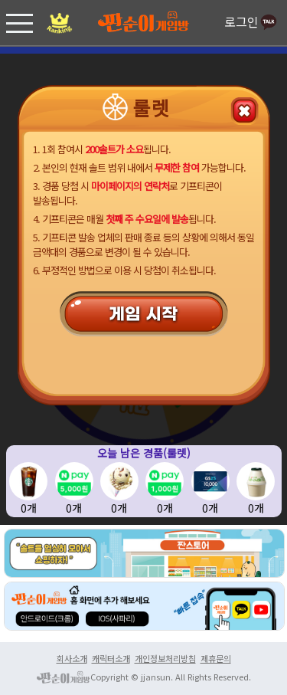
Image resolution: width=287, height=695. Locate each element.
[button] (19, 22)
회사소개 (72, 658)
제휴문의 (216, 658)
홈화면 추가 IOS (117, 618)
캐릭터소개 (111, 658)
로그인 (251, 23)
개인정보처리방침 (165, 658)
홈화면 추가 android (143, 553)
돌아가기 (248, 107)
